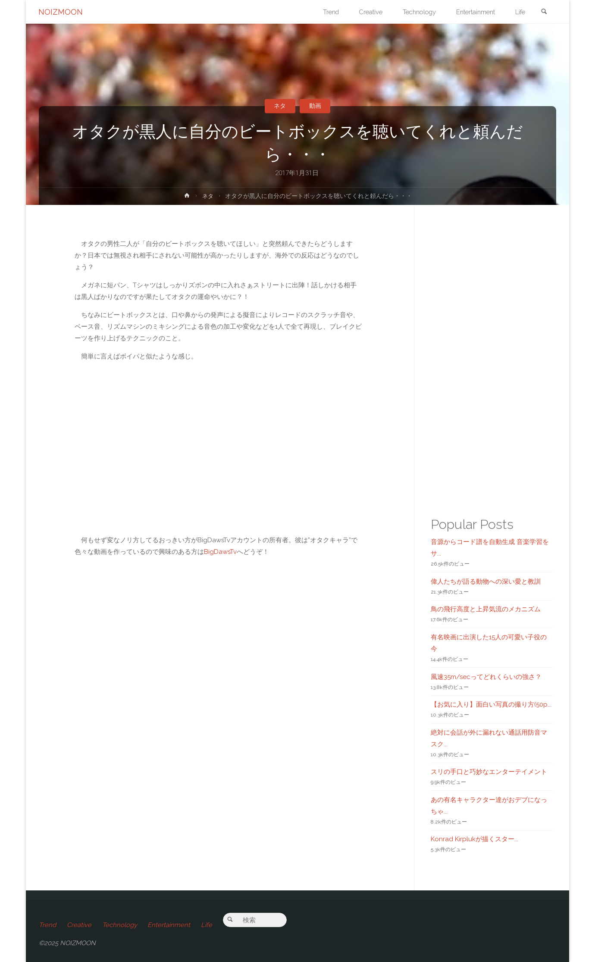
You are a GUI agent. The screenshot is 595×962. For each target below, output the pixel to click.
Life (208, 925)
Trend (47, 925)
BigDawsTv (220, 552)
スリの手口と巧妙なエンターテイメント (489, 772)
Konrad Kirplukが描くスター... (474, 839)
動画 (316, 106)
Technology (120, 925)
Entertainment (170, 925)
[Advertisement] (218, 691)
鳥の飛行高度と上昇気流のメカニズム (486, 609)
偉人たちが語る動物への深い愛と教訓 (486, 581)
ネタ (279, 106)
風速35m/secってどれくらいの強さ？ (486, 677)
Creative (79, 925)
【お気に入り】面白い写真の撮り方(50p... (491, 704)
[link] (544, 12)
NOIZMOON (61, 11)
